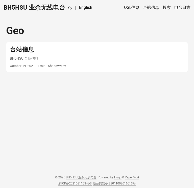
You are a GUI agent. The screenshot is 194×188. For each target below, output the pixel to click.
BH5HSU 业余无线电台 (34, 7)
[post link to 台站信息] (97, 57)
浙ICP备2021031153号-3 (75, 183)
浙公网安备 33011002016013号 (114, 183)
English (85, 7)
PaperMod (132, 177)
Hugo (118, 177)
